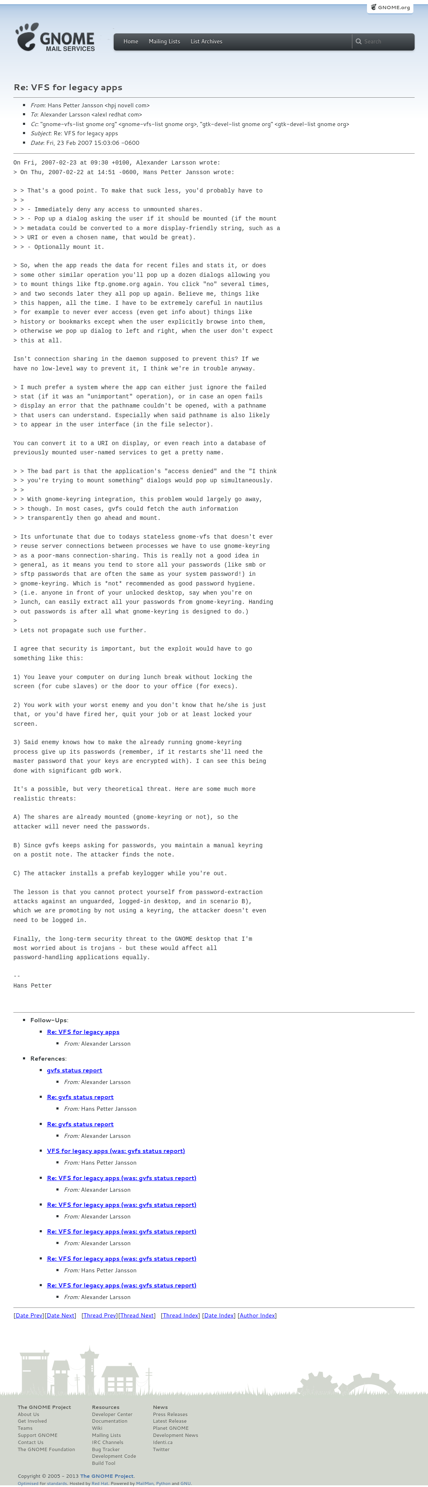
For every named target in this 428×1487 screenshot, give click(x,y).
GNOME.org (394, 7)
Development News (175, 1435)
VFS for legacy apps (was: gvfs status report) (116, 1151)
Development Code (114, 1456)
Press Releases (170, 1414)
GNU (186, 1483)
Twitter (161, 1449)
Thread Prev (100, 1315)
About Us (28, 1414)
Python (163, 1483)
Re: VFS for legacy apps (83, 1032)
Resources (106, 1407)
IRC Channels (108, 1442)
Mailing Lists (164, 41)
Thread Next (137, 1315)
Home (130, 41)
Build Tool (103, 1463)
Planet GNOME (171, 1428)
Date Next (60, 1315)
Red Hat (100, 1483)
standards (57, 1483)
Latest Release (169, 1421)
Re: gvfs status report (80, 1097)
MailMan (144, 1483)
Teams (25, 1428)
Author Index (257, 1315)
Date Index (219, 1315)
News (160, 1407)
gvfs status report (74, 1070)
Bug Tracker (106, 1449)
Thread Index (181, 1315)
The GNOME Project (44, 1407)
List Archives (206, 41)
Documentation (109, 1421)
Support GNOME (38, 1435)
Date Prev (28, 1315)
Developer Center (112, 1414)
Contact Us (30, 1442)
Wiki (97, 1428)
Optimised (28, 1483)
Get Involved (32, 1421)
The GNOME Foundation (46, 1449)
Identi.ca (163, 1442)
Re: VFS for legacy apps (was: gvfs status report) (121, 1178)
